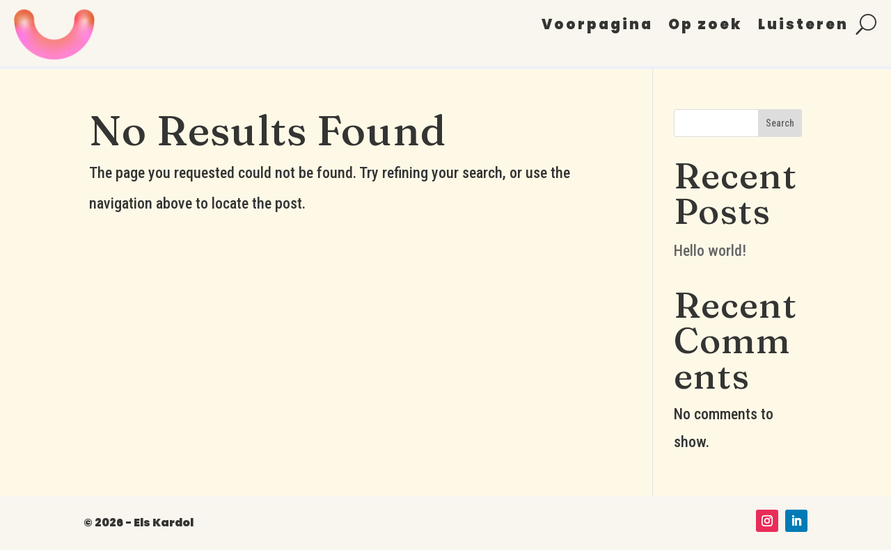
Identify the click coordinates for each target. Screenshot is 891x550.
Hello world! (710, 250)
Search (780, 123)
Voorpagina (597, 26)
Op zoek (705, 26)
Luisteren (803, 26)
